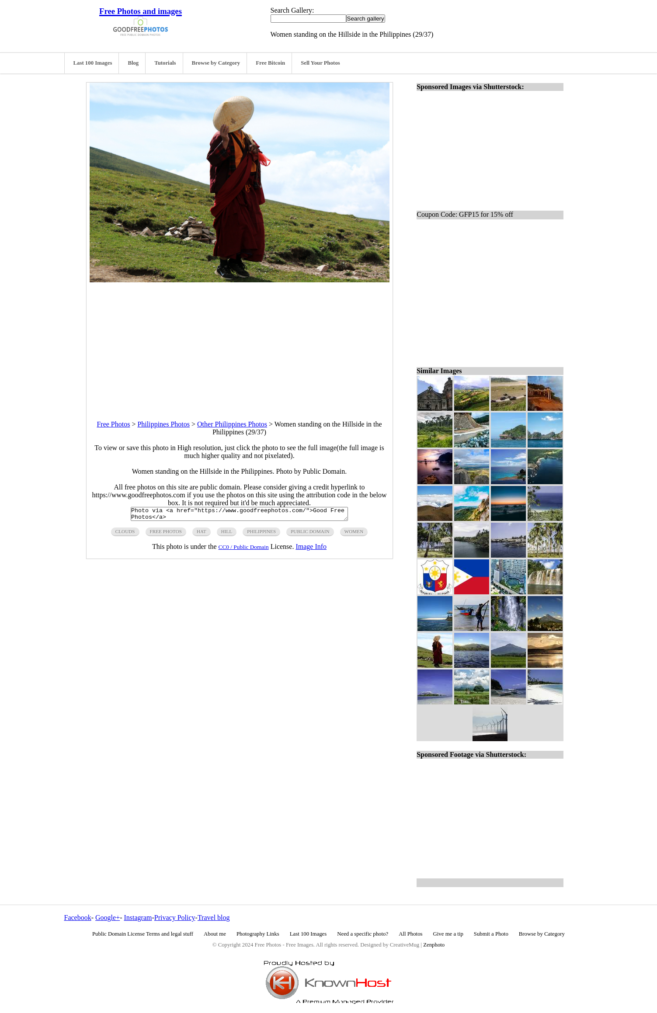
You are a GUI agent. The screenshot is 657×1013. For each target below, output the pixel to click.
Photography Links (257, 934)
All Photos (410, 934)
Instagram (138, 917)
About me (215, 934)
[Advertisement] (240, 343)
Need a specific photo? (362, 934)
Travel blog (214, 917)
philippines (261, 534)
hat (201, 534)
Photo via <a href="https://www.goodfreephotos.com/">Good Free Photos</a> (239, 515)
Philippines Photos (163, 424)
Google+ (107, 917)
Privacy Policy (174, 917)
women (354, 534)
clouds (125, 534)
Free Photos (113, 424)
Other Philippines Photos (232, 424)
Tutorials (165, 63)
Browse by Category (216, 63)
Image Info (311, 549)
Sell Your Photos (320, 63)
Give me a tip (448, 934)
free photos (166, 534)
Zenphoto (434, 945)
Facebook (77, 917)
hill (226, 534)
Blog (133, 63)
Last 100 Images (92, 63)
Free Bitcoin (270, 63)
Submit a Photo (491, 934)
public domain (310, 534)
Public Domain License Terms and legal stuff (142, 934)
